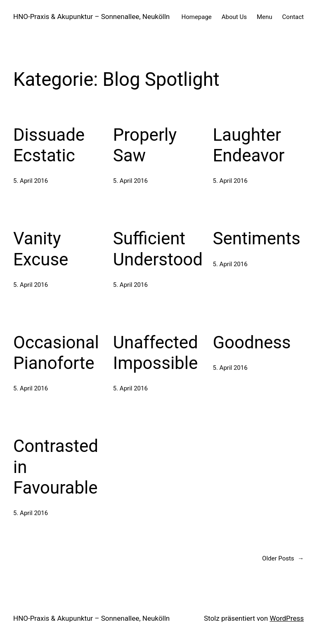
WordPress (287, 618)
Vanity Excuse (40, 248)
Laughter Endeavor (249, 145)
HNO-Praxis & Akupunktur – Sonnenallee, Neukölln (91, 16)
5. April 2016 (30, 180)
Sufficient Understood (158, 248)
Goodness (252, 342)
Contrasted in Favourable (55, 467)
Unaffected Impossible (155, 352)
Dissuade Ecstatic (49, 145)
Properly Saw (145, 145)
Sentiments (256, 238)
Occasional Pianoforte (56, 352)
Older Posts (283, 558)
